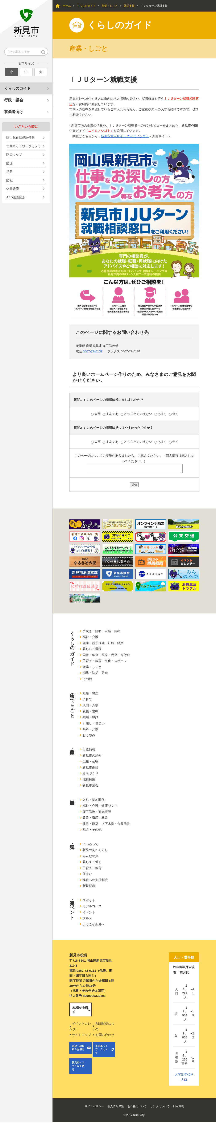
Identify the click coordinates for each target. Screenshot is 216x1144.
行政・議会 (13, 100)
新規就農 (89, 886)
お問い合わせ (104, 1035)
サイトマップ (81, 1035)
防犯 (9, 180)
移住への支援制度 (95, 880)
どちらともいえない (137, 414)
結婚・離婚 (90, 717)
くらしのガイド (17, 88)
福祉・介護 (90, 637)
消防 (9, 171)
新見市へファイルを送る (78, 1066)
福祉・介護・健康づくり (100, 805)
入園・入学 (90, 705)
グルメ (87, 918)
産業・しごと (109, 5)
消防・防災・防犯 (95, 673)
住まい (87, 874)
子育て (87, 699)
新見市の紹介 (92, 755)
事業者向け (13, 112)
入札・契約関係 (94, 799)
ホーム (67, 5)
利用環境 (178, 1106)
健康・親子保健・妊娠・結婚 (103, 643)
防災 (9, 163)
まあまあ (111, 414)
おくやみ (89, 735)
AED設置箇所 (15, 197)
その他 (87, 679)
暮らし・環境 (92, 649)
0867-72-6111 (86, 970)
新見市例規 (90, 767)
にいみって (90, 844)
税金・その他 (92, 829)
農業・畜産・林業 (95, 817)
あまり (161, 414)
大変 (96, 414)
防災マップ (14, 154)
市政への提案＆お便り (78, 1048)
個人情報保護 (115, 1106)
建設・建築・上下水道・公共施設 (106, 823)
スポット (89, 900)
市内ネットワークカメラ (23, 146)
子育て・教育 (92, 868)
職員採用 (89, 779)
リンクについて (159, 1106)
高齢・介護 (90, 729)
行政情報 (89, 749)
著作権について (137, 1106)
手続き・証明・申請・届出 (101, 631)
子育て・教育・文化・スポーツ (105, 661)
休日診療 (12, 188)
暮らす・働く (92, 862)
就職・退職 (90, 711)
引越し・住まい (94, 723)
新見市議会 (90, 785)
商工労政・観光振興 (97, 811)
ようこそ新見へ (94, 924)
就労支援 (129, 5)
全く (174, 414)
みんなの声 (90, 856)
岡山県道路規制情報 (20, 137)
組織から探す (80, 1009)
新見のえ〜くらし (95, 850)
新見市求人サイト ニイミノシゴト (125, 136)
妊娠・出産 (90, 693)
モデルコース (92, 906)
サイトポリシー (94, 1106)
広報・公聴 (90, 761)
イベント (89, 912)
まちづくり (90, 773)
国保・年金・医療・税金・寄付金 (106, 655)
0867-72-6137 (92, 351)
